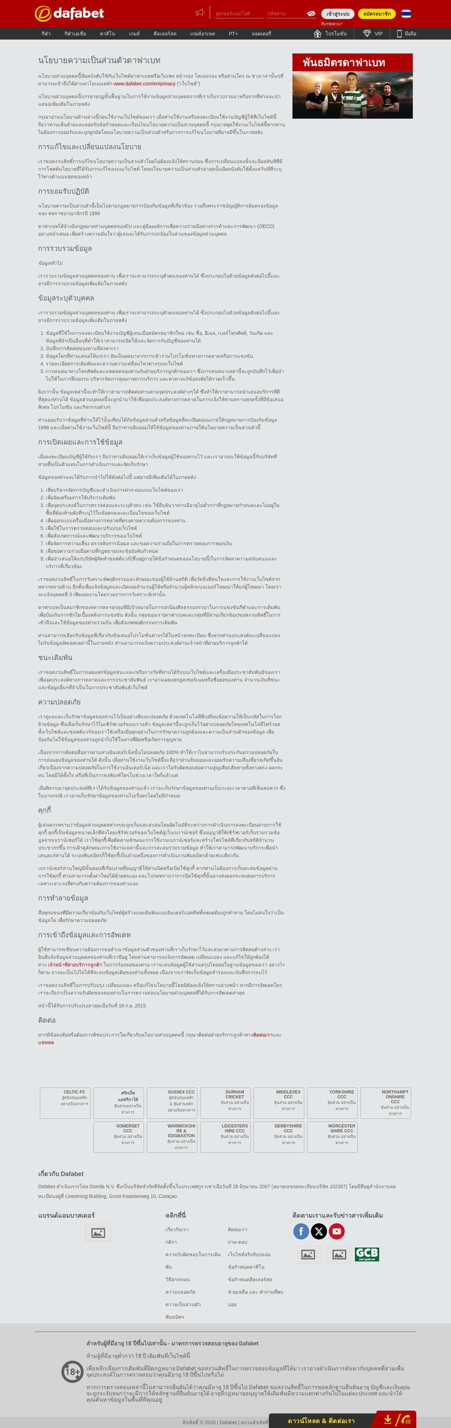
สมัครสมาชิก (377, 14)
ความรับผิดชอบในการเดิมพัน (193, 1261)
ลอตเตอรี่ (261, 33)
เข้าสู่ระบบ (337, 14)
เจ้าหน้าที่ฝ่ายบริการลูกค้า (75, 965)
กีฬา (46, 33)
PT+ (233, 33)
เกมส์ (134, 33)
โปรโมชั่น (335, 33)
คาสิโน (107, 33)
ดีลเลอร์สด (165, 33)
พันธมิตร (174, 1317)
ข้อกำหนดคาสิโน (246, 1267)
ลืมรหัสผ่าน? (331, 24)
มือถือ (409, 33)
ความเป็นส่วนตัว (183, 1304)
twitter (319, 1231)
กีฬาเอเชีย (75, 33)
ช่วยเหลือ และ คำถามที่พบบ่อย (255, 1298)
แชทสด (46, 1042)
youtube (337, 1231)
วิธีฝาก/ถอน (177, 1279)
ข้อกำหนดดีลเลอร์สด (250, 1279)
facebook (301, 1231)
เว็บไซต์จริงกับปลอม (249, 1254)
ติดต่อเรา (263, 1035)
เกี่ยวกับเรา (177, 1229)
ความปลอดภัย (180, 1292)
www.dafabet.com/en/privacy (145, 83)
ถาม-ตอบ (237, 1242)
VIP (378, 33)
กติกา (171, 1242)
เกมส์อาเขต (202, 33)
